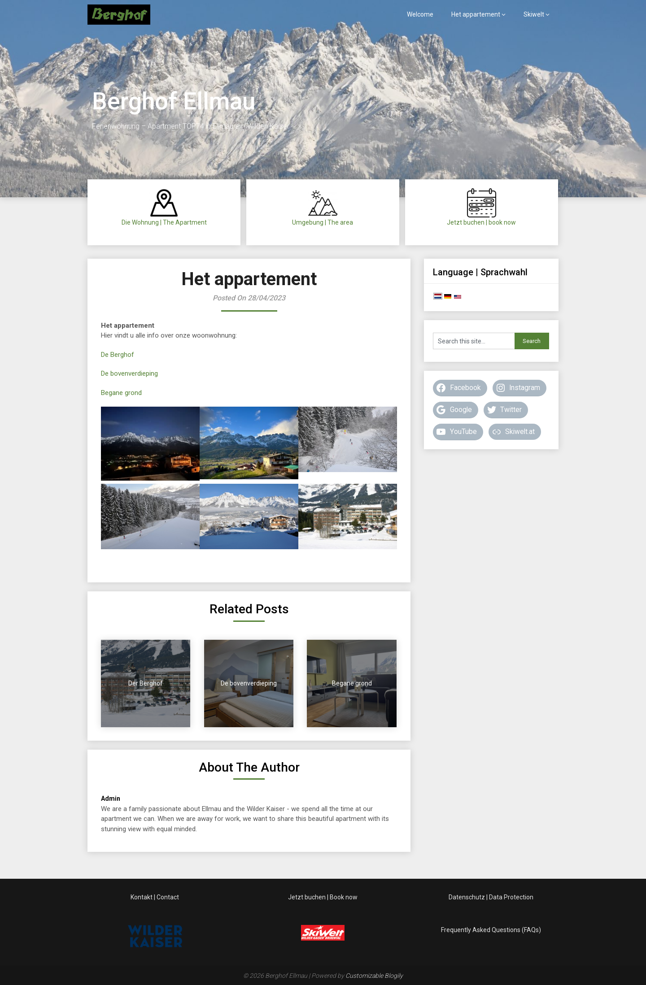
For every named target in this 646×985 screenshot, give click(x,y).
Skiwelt (534, 14)
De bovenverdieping (129, 373)
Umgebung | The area (322, 222)
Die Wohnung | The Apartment (164, 222)
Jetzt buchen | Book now (323, 897)
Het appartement (475, 14)
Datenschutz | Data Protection (491, 897)
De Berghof (117, 355)
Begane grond (121, 393)
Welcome (420, 14)
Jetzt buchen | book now (481, 222)
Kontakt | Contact (155, 897)
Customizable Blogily (374, 975)
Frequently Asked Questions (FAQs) (491, 929)
